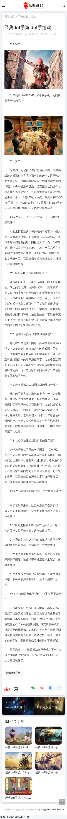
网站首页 (9, 16)
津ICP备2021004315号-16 (51, 809)
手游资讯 (23, 16)
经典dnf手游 (13, 672)
